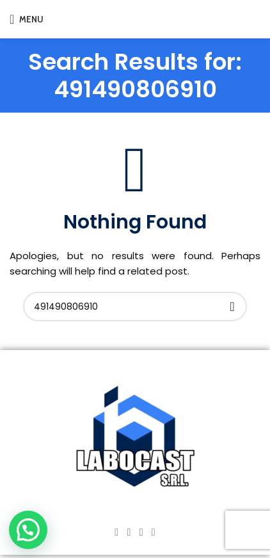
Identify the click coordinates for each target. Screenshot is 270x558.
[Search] (135, 306)
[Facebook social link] (117, 532)
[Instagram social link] (129, 532)
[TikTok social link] (153, 532)
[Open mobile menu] (26, 19)
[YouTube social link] (141, 532)
